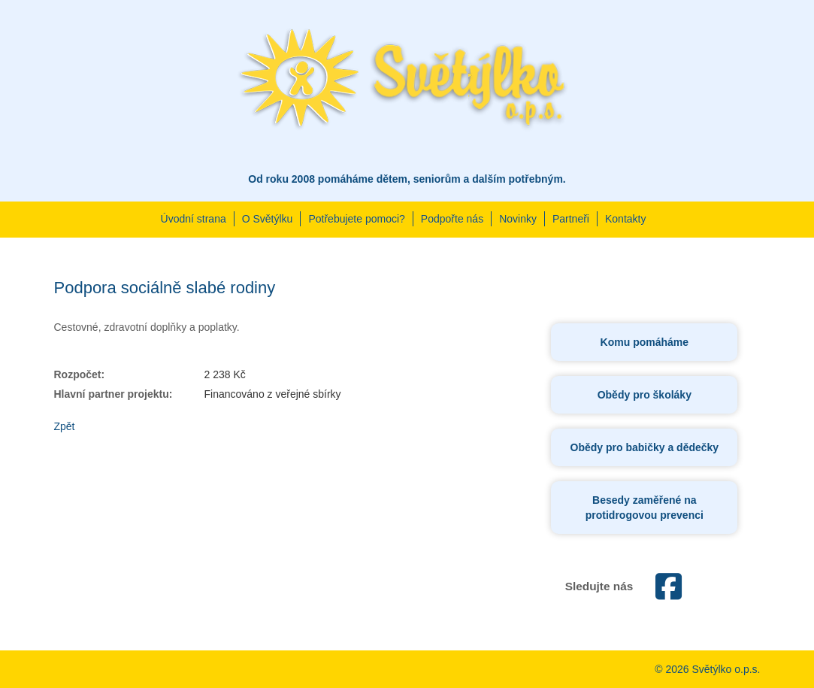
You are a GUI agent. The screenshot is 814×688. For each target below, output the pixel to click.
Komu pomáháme (644, 342)
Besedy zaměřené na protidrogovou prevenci (645, 507)
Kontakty (625, 219)
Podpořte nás (452, 219)
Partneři (570, 219)
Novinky (518, 219)
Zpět (64, 426)
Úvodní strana (193, 219)
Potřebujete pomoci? (356, 219)
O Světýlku (267, 219)
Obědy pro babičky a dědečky (644, 447)
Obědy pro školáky (644, 395)
